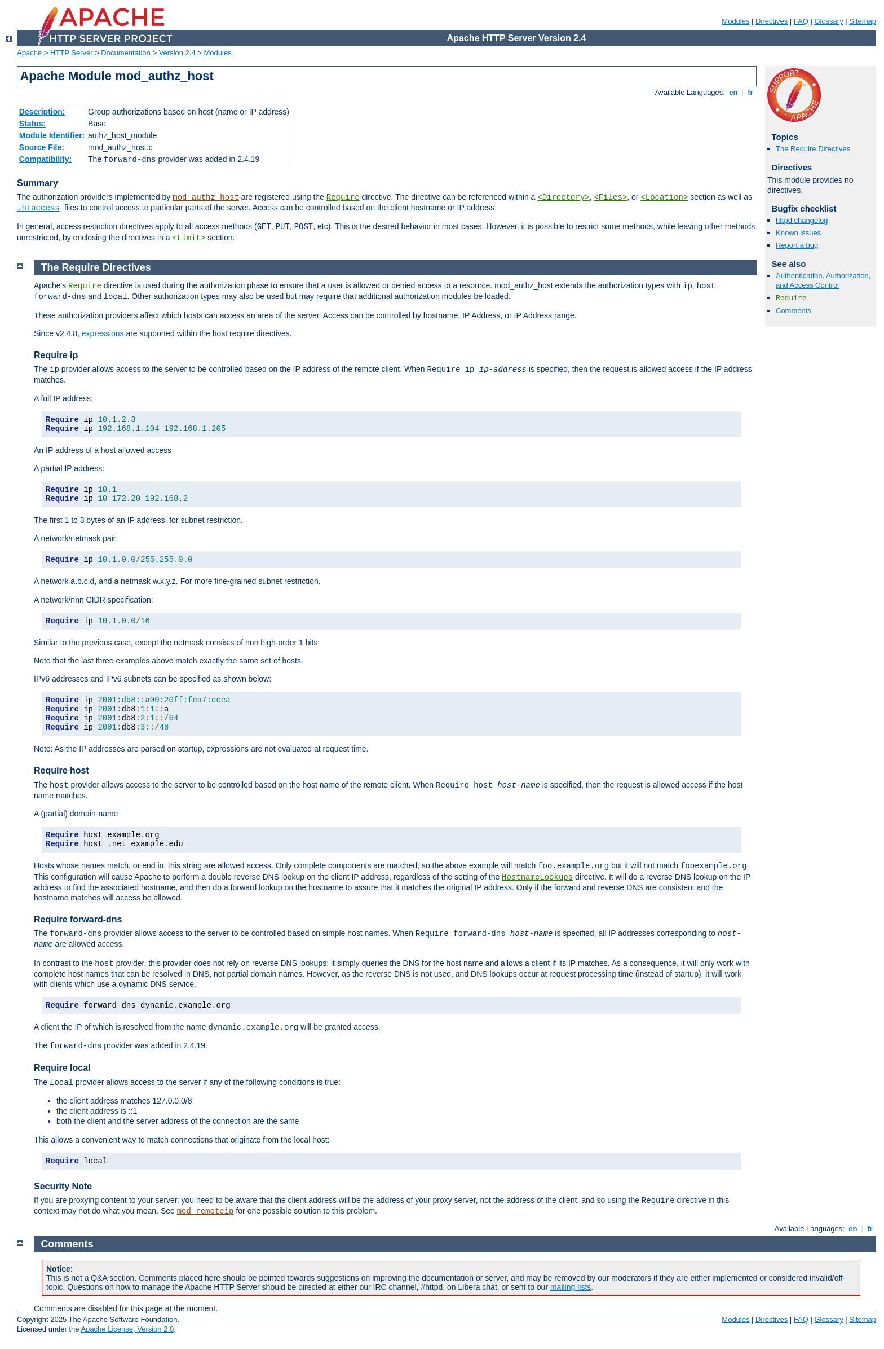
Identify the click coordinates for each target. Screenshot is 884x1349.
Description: (42, 111)
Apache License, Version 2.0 (127, 1329)
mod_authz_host (206, 197)
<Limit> (188, 238)
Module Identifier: (52, 135)
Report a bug (797, 245)
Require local (62, 1068)
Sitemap (862, 21)
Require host (61, 770)
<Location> (664, 197)
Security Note (63, 1186)
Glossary (828, 21)
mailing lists (570, 1286)
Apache (29, 53)
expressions (103, 333)
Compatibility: (45, 159)
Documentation (125, 53)
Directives (771, 21)
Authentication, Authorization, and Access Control (823, 280)
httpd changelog (802, 220)
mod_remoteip (205, 1211)
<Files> (610, 197)
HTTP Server (71, 53)
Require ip (56, 355)
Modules (735, 21)
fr (750, 92)
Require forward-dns (78, 919)
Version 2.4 (177, 53)
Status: (32, 123)
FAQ (801, 21)
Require (343, 197)
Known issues (798, 233)
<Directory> (563, 197)
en (733, 92)
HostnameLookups (537, 877)
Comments (793, 310)
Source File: (41, 147)
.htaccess (38, 208)
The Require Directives (813, 148)
